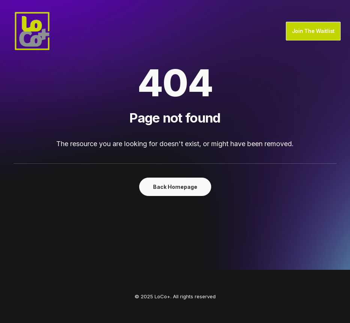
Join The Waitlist (313, 31)
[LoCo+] (32, 31)
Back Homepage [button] (175, 187)
